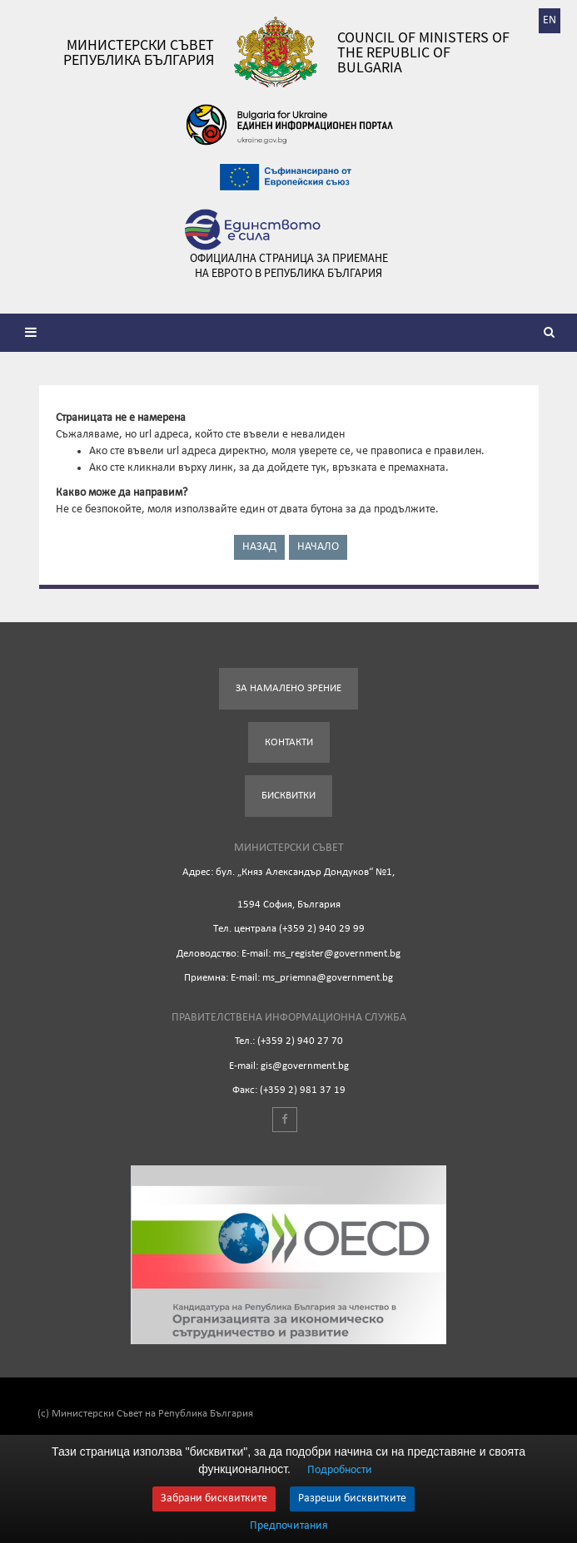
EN (549, 20)
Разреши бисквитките (352, 1498)
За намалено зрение (288, 688)
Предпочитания (289, 1526)
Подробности (339, 1470)
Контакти (289, 742)
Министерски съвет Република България (138, 52)
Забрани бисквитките (214, 1498)
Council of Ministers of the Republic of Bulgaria (423, 52)
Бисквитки (288, 795)
